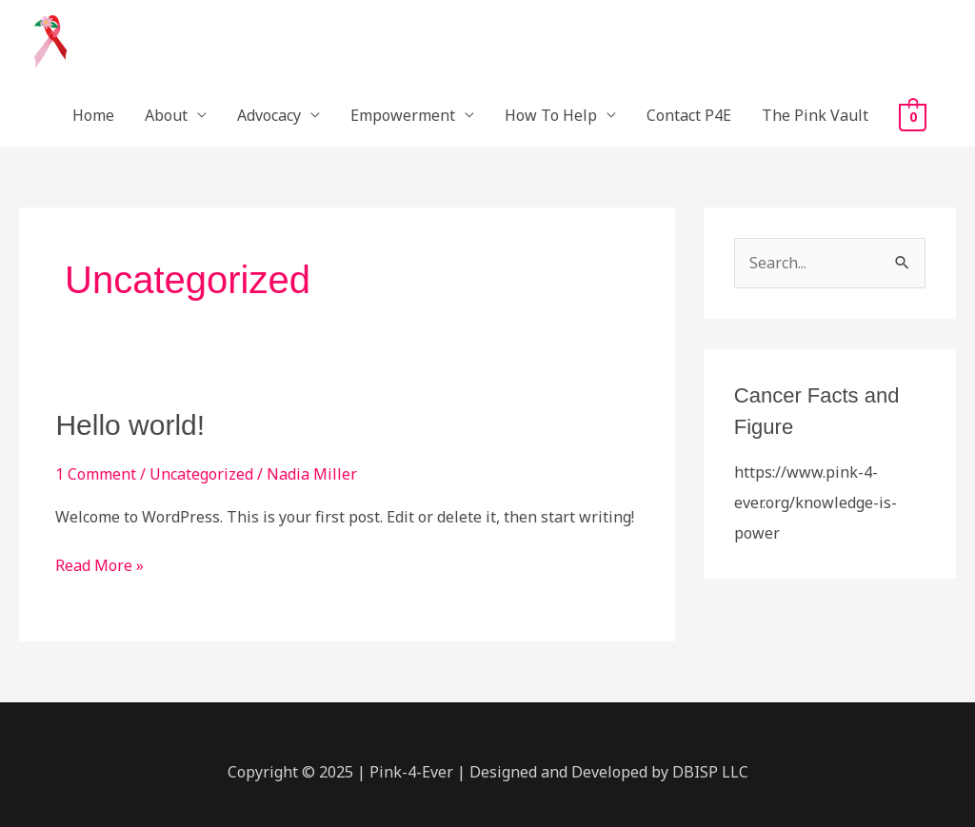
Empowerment (402, 115)
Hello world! (130, 425)
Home (93, 115)
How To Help (551, 115)
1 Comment (95, 473)
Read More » (99, 564)
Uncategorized (201, 473)
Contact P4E (689, 115)
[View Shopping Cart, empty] (912, 116)
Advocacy (269, 115)
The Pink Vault (815, 115)
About (166, 115)
